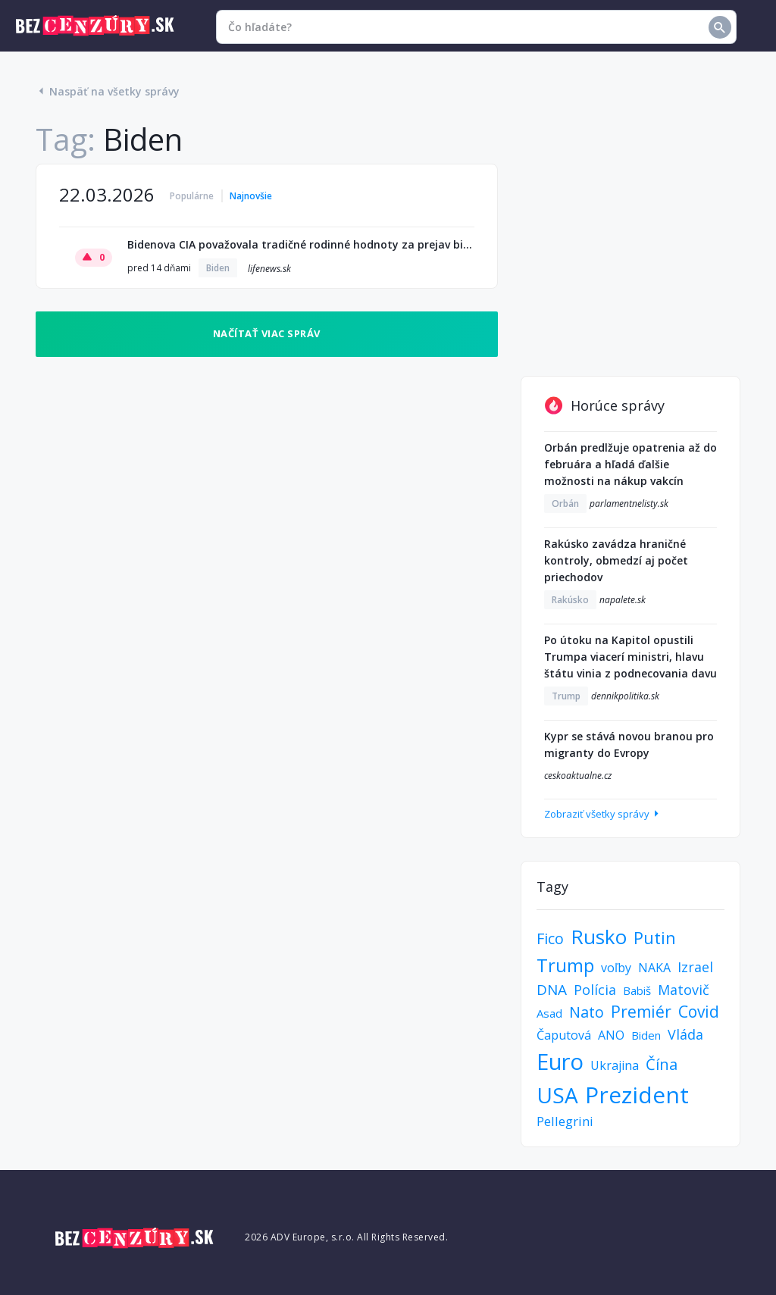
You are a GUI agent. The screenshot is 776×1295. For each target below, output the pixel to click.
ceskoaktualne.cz (578, 775)
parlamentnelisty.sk (629, 503)
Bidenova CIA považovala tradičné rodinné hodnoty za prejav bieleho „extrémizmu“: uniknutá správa (300, 244)
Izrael (695, 967)
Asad (549, 1013)
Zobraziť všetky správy (603, 814)
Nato (586, 1012)
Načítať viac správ (267, 333)
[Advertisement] (630, 258)
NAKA (654, 967)
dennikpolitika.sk (625, 696)
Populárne (192, 195)
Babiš (637, 990)
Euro (560, 1061)
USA (557, 1095)
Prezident (637, 1094)
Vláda (685, 1034)
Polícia (595, 990)
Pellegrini (565, 1121)
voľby (616, 967)
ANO (611, 1035)
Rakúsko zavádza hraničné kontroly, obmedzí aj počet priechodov (616, 560)
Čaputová (564, 1035)
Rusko (599, 936)
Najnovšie (251, 195)
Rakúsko (570, 599)
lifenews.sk (269, 268)
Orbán (565, 503)
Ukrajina (614, 1065)
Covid (698, 1011)
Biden (218, 267)
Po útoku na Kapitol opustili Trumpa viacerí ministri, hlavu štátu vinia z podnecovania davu (630, 656)
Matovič (683, 990)
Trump (566, 696)
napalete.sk (622, 599)
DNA (552, 989)
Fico (550, 938)
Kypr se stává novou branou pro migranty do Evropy (629, 744)
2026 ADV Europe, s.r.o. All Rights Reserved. (346, 1237)
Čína (661, 1064)
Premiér (641, 1011)
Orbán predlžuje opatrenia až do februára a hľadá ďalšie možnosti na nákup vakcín (630, 464)
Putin (655, 937)
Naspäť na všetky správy (108, 91)
